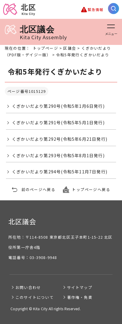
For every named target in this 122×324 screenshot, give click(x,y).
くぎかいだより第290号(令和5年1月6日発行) (58, 106)
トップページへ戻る (91, 189)
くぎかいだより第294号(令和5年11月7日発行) (59, 172)
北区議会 (36, 32)
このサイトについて (35, 297)
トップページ (45, 48)
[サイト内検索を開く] (113, 8)
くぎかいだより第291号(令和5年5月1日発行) (58, 122)
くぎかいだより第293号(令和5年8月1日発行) (58, 155)
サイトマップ (79, 287)
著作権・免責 (79, 297)
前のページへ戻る (38, 189)
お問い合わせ (28, 287)
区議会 (69, 48)
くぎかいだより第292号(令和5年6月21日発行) (59, 139)
